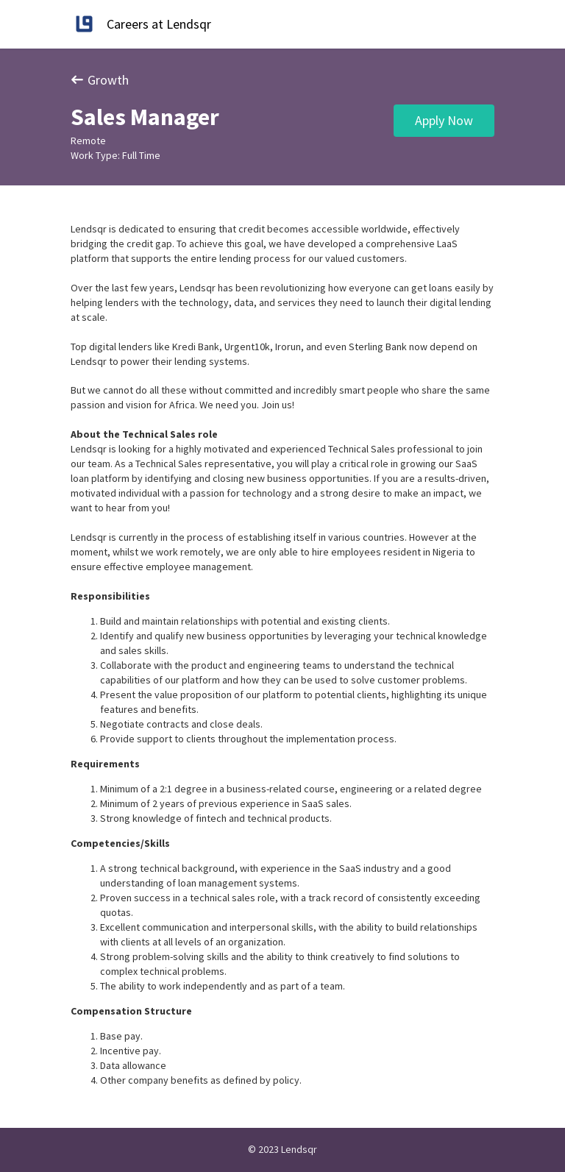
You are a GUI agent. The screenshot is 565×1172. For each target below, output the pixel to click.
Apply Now (444, 120)
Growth (100, 79)
